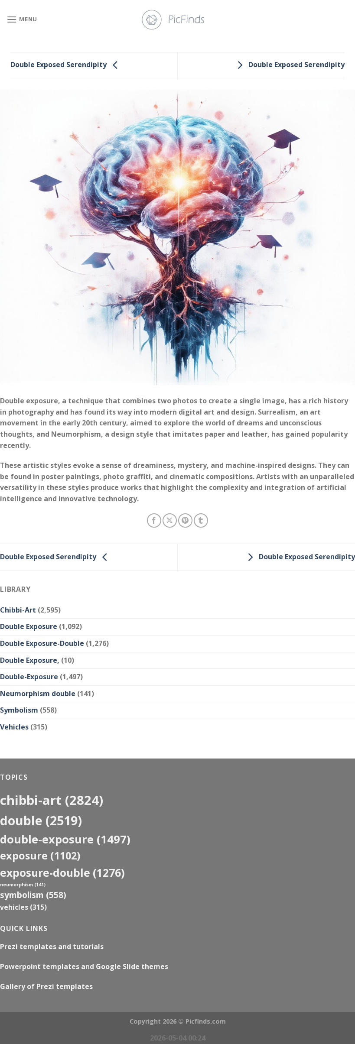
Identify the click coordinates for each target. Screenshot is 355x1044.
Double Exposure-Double (42, 643)
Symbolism (19, 710)
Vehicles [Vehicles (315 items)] (23, 907)
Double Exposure (28, 626)
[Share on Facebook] (154, 520)
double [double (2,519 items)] (41, 820)
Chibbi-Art (18, 610)
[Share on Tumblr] (201, 520)
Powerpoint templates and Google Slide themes (84, 966)
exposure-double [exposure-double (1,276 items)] (62, 873)
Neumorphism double (37, 693)
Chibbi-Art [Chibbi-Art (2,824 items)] (51, 800)
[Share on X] (170, 520)
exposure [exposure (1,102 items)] (40, 855)
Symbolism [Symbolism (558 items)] (33, 895)
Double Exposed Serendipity (66, 65)
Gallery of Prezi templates (46, 986)
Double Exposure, (29, 660)
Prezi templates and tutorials (52, 946)
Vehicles (14, 727)
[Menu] (22, 19)
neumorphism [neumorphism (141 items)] (23, 885)
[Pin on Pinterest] (185, 520)
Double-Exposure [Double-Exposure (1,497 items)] (65, 839)
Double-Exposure (29, 676)
